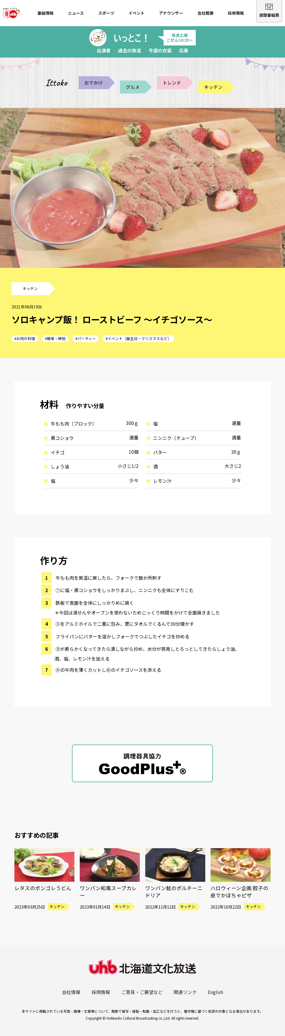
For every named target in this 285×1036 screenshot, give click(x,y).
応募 (183, 50)
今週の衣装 (160, 50)
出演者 (104, 50)
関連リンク (185, 992)
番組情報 (45, 13)
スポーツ (106, 13)
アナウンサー (171, 13)
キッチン (213, 86)
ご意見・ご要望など (142, 992)
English (215, 992)
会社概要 (205, 13)
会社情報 (71, 992)
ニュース (76, 13)
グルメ (133, 86)
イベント (136, 13)
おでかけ (93, 82)
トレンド (172, 82)
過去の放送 (129, 50)
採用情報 (236, 13)
